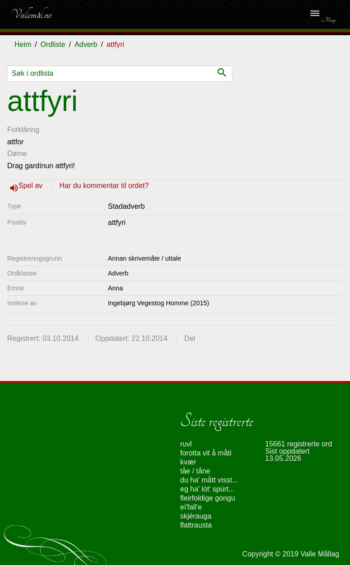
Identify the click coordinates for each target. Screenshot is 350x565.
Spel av (31, 185)
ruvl (186, 444)
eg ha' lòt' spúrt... (207, 489)
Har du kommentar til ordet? (104, 185)
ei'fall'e (191, 507)
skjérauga (195, 516)
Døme (17, 153)
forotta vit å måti (206, 453)
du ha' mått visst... (209, 480)
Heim (22, 44)
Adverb (85, 44)
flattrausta (196, 525)
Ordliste (53, 44)
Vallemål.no (31, 14)
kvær (188, 462)
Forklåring (23, 129)
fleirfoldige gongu (207, 498)
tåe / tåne (195, 471)
